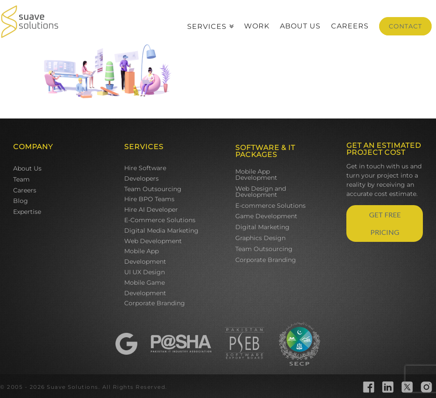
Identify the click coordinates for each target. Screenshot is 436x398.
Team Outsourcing (152, 189)
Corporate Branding (154, 303)
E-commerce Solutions (270, 205)
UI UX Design (144, 272)
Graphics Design (260, 238)
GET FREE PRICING (385, 223)
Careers (24, 190)
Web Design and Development (260, 192)
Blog (20, 201)
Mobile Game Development (145, 288)
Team (21, 179)
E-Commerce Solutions (159, 220)
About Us (27, 168)
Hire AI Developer (151, 209)
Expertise (27, 212)
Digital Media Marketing (161, 230)
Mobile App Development (145, 256)
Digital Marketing (262, 227)
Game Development (266, 216)
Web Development (153, 241)
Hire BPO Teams (149, 199)
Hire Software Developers (145, 173)
